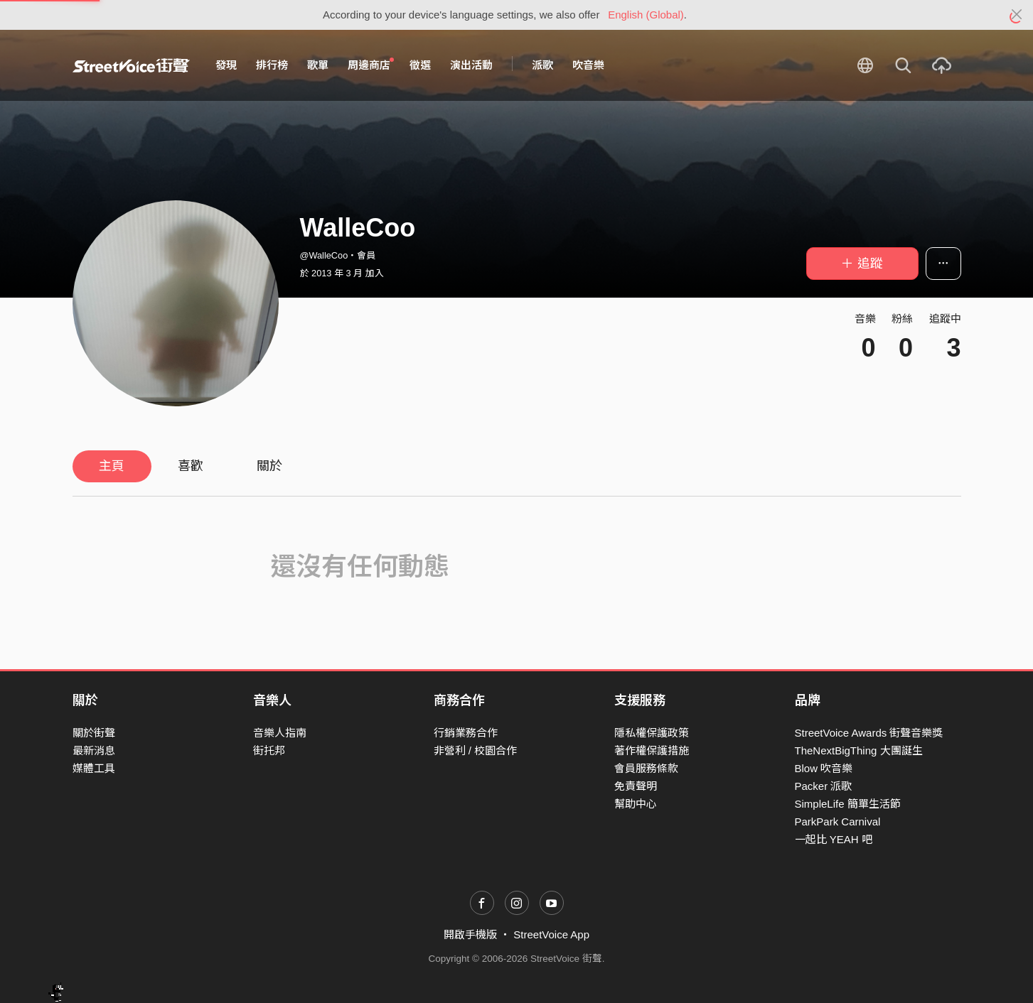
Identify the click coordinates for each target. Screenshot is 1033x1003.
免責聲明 (635, 786)
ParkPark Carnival (838, 821)
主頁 (111, 466)
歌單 (317, 65)
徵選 (420, 65)
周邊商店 (371, 65)
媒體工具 (94, 768)
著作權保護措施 (651, 750)
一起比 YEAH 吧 (833, 839)
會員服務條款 (646, 768)
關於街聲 (94, 733)
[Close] (1017, 14)
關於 (269, 466)
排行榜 (272, 65)
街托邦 (269, 750)
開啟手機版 (470, 934)
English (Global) (646, 15)
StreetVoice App (551, 934)
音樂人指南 (279, 733)
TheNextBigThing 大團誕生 (859, 750)
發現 (226, 65)
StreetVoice (131, 65)
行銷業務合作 (466, 733)
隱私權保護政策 (651, 733)
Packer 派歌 (823, 786)
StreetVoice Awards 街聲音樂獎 (869, 733)
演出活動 (471, 65)
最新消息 (94, 750)
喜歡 (190, 466)
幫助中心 (635, 804)
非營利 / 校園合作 (476, 750)
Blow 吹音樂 (824, 768)
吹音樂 (588, 65)
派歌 (542, 65)
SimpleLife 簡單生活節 (848, 804)
